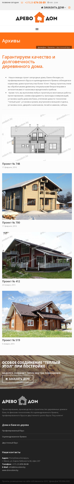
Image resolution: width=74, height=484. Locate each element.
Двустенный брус (10, 442)
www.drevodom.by (10, 470)
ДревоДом (42, 47)
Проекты (51, 47)
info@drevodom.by (17, 467)
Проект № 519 (11, 340)
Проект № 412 (11, 281)
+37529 (35, 2)
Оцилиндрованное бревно (14, 436)
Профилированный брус (13, 430)
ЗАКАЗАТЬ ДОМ (17, 379)
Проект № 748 (11, 163)
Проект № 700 (11, 222)
